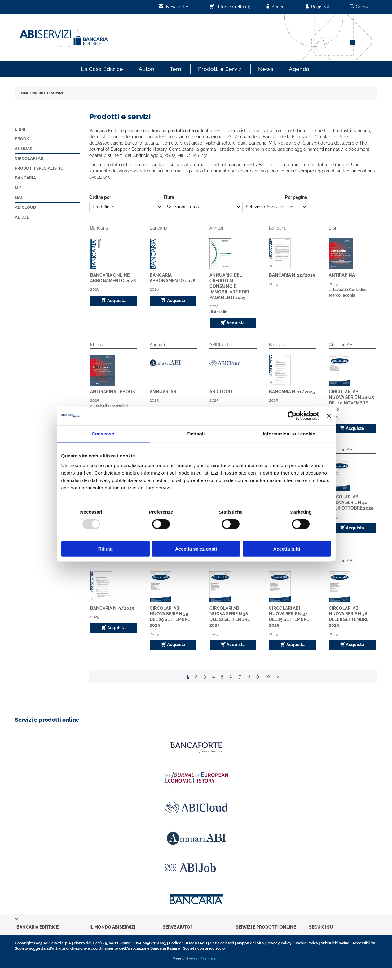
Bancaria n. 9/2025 (112, 608)
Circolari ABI (30, 158)
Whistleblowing (335, 943)
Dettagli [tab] (196, 433)
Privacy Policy (279, 943)
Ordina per (100, 197)
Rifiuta (105, 548)
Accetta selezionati (196, 548)
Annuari (24, 148)
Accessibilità (363, 943)
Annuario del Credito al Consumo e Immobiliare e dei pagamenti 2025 (229, 286)
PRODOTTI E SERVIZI (47, 93)
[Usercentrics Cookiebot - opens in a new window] (292, 415)
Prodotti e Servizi (220, 69)
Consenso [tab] (103, 433)
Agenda (299, 69)
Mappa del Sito (250, 943)
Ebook (22, 138)
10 (267, 676)
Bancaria (25, 178)
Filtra (169, 197)
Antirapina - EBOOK (112, 391)
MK (18, 187)
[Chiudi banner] (329, 415)
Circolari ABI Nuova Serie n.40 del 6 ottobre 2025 (351, 502)
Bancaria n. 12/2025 (292, 275)
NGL (19, 197)
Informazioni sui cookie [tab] (289, 433)
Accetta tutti (286, 548)
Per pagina (296, 197)
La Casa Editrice (102, 69)
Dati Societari (222, 943)
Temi (176, 69)
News (265, 69)
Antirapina (342, 275)
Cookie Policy (306, 943)
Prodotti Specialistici (39, 168)
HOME (24, 93)
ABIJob (22, 217)
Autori (146, 69)
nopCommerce (207, 959)
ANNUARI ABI (164, 391)
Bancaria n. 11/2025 (292, 391)
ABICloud (25, 207)
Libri (20, 129)
